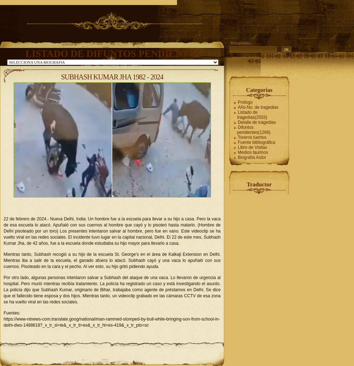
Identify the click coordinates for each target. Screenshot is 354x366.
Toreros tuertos (252, 137)
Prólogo (245, 102)
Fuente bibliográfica (256, 142)
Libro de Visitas (252, 147)
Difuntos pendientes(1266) (253, 130)
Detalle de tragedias (257, 122)
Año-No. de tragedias (258, 107)
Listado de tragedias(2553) (252, 115)
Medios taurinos (253, 152)
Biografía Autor (252, 157)
